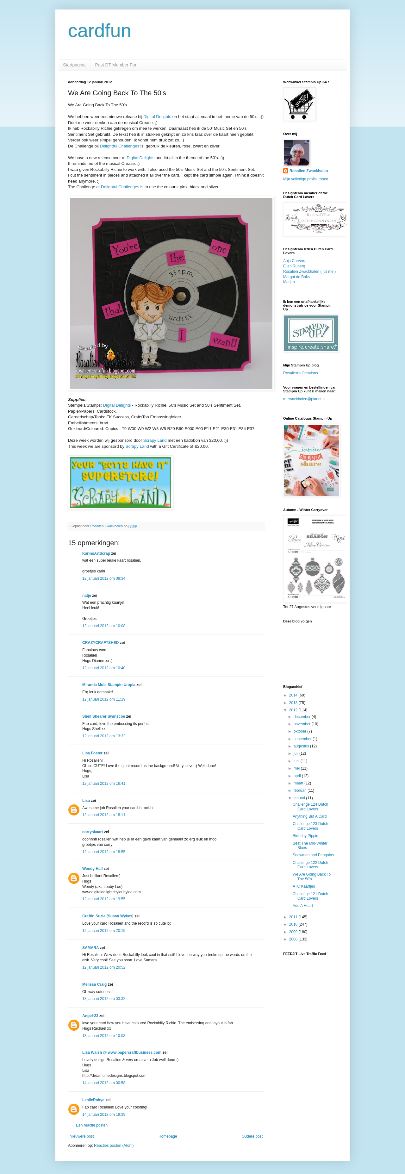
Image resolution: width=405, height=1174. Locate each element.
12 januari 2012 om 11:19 (103, 699)
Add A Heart (303, 905)
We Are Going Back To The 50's (312, 876)
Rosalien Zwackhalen (309, 171)
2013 (294, 703)
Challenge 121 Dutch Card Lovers (310, 896)
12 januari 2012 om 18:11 (103, 815)
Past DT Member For (115, 64)
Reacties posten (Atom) (114, 1145)
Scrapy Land (155, 440)
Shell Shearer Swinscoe (103, 716)
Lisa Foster (92, 753)
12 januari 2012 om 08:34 (103, 578)
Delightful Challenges (119, 146)
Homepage (168, 1136)
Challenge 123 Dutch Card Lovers (310, 825)
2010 (294, 924)
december (303, 717)
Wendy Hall (92, 868)
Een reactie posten (92, 1125)
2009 (294, 932)
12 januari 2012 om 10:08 (103, 626)
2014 (294, 695)
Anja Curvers (294, 261)
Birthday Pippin (305, 836)
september (303, 739)
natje (86, 595)
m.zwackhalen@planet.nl (304, 399)
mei (297, 768)
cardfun (99, 30)
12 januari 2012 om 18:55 (103, 852)
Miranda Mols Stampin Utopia (108, 685)
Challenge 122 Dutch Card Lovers (310, 864)
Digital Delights (157, 116)
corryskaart (92, 832)
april (298, 776)
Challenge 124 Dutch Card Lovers (310, 806)
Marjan (289, 282)
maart (299, 783)
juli (296, 753)
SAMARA (90, 948)
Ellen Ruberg (294, 266)
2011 (294, 917)
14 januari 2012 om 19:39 (103, 1114)
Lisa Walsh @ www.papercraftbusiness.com (121, 1052)
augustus (302, 746)
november (303, 724)
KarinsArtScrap (96, 553)
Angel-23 (90, 1016)
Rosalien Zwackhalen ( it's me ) (309, 271)
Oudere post (252, 1136)
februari (301, 790)
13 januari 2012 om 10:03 (103, 1035)
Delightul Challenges (120, 186)
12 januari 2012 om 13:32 (103, 736)
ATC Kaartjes (304, 886)
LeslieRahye (93, 1100)
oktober (300, 731)
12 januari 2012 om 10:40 (103, 668)
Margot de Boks (296, 277)
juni (297, 761)
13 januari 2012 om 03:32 (103, 998)
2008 (294, 939)
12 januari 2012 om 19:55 (103, 899)
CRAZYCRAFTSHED (100, 642)
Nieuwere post (82, 1136)
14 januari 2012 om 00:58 (103, 1083)
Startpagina (74, 64)
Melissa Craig (94, 984)
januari (300, 798)
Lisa (86, 800)
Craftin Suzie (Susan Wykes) (108, 916)
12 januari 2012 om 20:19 (103, 930)
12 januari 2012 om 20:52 (103, 967)
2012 (294, 710)
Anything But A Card (310, 816)
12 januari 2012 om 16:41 (103, 783)
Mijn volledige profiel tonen (305, 179)
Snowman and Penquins (313, 855)
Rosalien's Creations (300, 373)
